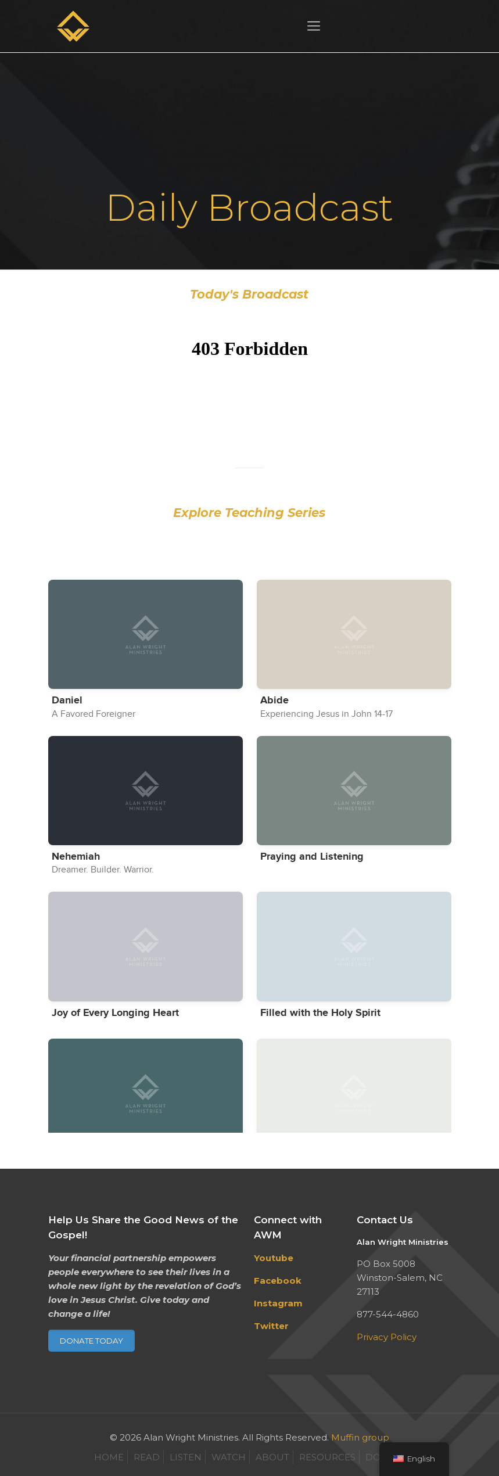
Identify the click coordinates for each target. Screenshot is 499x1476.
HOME (109, 1457)
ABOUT (272, 1457)
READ (147, 1457)
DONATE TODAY (91, 1340)
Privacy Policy (387, 1336)
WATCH (228, 1457)
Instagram (278, 1303)
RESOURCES (327, 1457)
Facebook (277, 1280)
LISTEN (186, 1457)
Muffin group (360, 1437)
